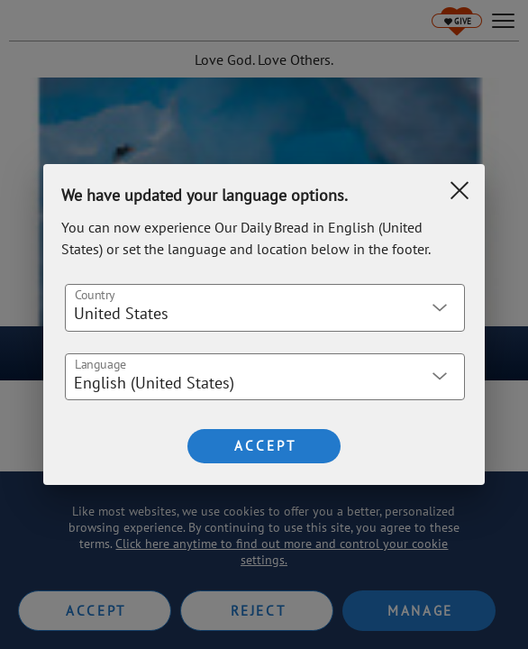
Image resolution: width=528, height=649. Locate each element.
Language (100, 363)
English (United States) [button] (154, 382)
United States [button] (121, 313)
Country (94, 294)
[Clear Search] (459, 190)
